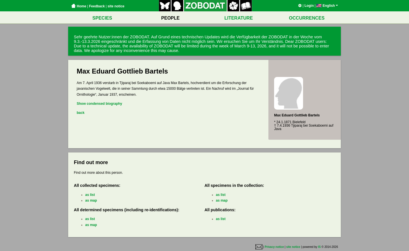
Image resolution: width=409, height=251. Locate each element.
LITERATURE (238, 18)
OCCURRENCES (306, 18)
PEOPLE (170, 18)
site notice (116, 6)
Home (78, 6)
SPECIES (102, 18)
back (80, 113)
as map (91, 200)
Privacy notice (274, 246)
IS (319, 246)
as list (90, 195)
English (327, 6)
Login (309, 6)
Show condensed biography (99, 104)
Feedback (97, 6)
